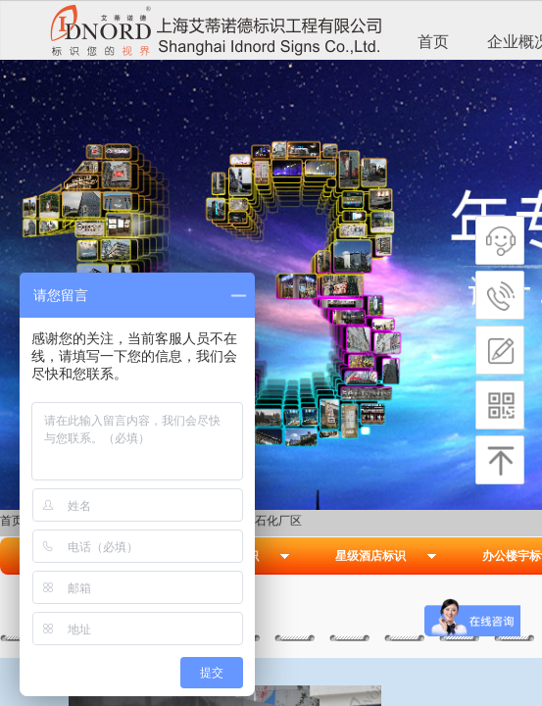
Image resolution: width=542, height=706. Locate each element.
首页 (433, 41)
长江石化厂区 (266, 521)
